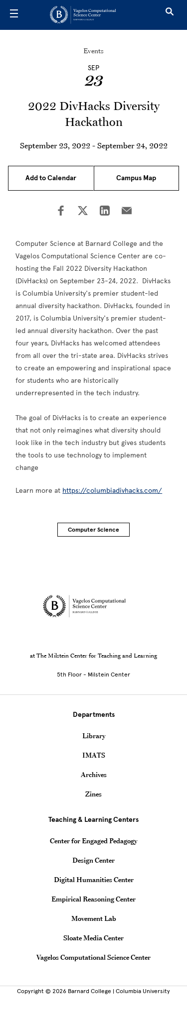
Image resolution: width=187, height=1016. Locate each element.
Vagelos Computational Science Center (93, 957)
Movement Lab (93, 918)
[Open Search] (169, 14)
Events (93, 50)
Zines (93, 794)
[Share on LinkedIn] (105, 212)
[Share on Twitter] (83, 212)
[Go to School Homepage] (90, 15)
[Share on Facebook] (61, 212)
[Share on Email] (127, 212)
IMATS (93, 755)
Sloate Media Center (93, 937)
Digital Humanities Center (94, 879)
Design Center (93, 860)
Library (93, 735)
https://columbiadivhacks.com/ (112, 490)
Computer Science (93, 529)
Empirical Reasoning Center (93, 899)
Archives (94, 774)
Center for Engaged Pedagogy (93, 840)
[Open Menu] (14, 15)
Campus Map (136, 178)
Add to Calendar (50, 178)
